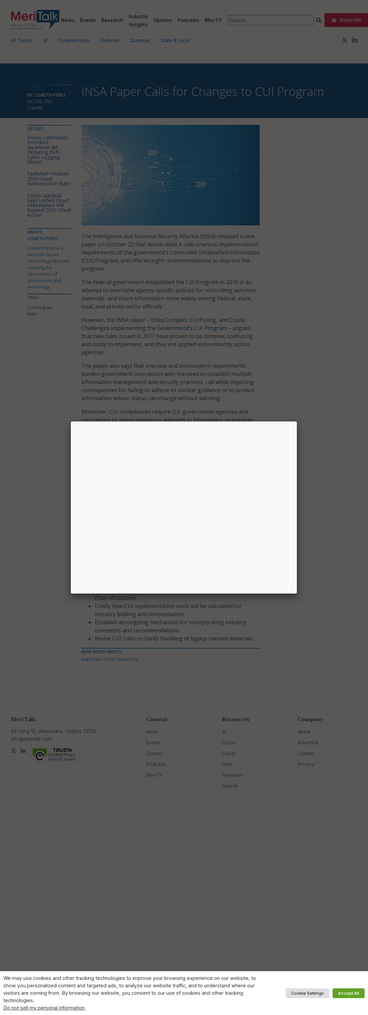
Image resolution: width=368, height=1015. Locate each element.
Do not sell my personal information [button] (44, 1008)
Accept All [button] (348, 993)
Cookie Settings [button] (307, 993)
